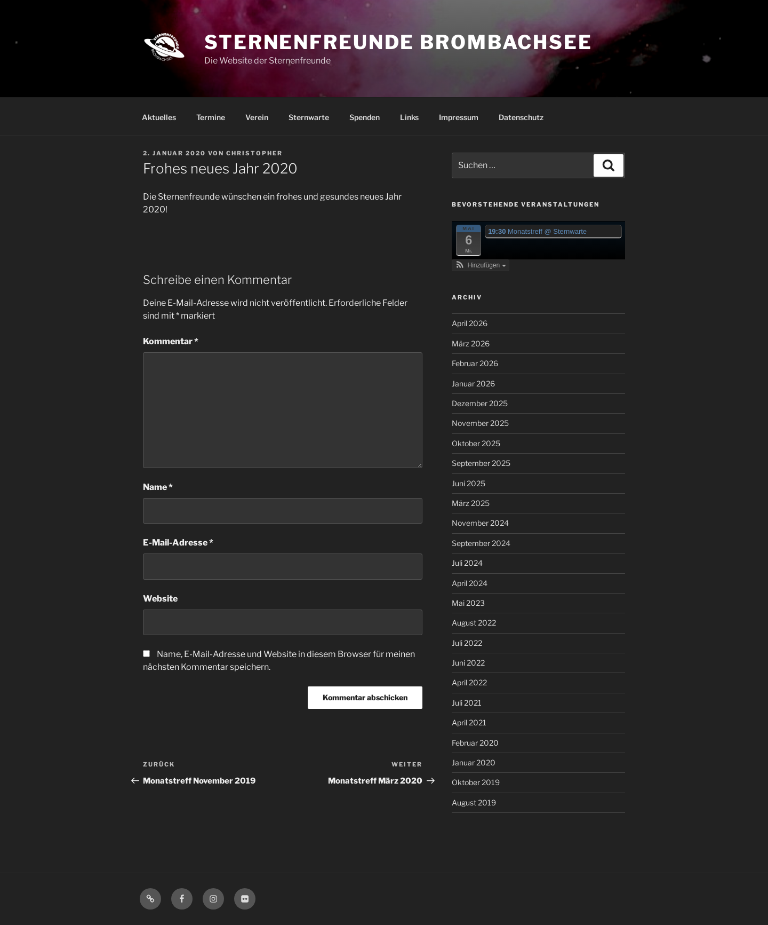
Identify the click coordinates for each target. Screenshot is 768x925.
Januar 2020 (473, 762)
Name (158, 487)
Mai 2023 (468, 602)
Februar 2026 (475, 363)
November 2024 (480, 522)
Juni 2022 (468, 662)
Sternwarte (309, 117)
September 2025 (481, 463)
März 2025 (471, 503)
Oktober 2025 (476, 443)
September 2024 (481, 543)
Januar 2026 (473, 383)
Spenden (364, 117)
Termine (210, 117)
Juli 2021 (467, 702)
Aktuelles (159, 117)
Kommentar (170, 341)
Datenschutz (521, 117)
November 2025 (480, 423)
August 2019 (474, 802)
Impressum (458, 117)
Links (409, 117)
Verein (256, 117)
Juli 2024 (467, 562)
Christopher (254, 153)
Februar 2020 (475, 742)
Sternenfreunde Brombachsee (398, 42)
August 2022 (474, 622)
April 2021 (469, 722)
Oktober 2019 (476, 782)
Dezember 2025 (480, 403)
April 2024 (469, 583)
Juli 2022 (467, 642)
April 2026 (469, 323)
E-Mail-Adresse (178, 542)
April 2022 (469, 682)
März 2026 (471, 343)
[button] (480, 265)
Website (160, 599)
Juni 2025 (468, 483)
